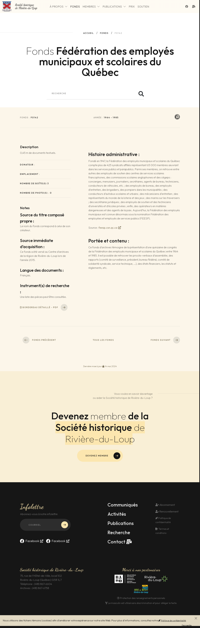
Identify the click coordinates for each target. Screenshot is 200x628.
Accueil (88, 33)
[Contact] (194, 6)
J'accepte (186, 625)
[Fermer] (196, 618)
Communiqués (123, 505)
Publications (114, 6)
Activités (117, 514)
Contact (116, 542)
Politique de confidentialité (172, 620)
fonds (104, 33)
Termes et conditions (162, 531)
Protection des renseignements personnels (141, 598)
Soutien (143, 6)
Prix (132, 6)
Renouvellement (166, 511)
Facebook (29, 541)
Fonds (75, 6)
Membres (91, 6)
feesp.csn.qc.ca (108, 227)
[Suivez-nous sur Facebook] (187, 6)
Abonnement (165, 505)
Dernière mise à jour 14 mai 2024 (100, 366)
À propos (59, 6)
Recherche (119, 532)
